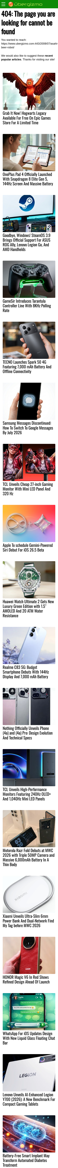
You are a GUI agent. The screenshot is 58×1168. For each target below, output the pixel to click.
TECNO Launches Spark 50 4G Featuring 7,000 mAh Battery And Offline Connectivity (27, 366)
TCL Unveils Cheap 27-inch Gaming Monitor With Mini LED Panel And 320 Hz (28, 488)
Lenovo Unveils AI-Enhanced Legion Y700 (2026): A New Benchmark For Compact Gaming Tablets (29, 1099)
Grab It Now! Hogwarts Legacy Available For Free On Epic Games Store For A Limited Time (27, 117)
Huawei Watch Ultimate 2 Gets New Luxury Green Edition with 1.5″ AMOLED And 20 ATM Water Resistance (28, 608)
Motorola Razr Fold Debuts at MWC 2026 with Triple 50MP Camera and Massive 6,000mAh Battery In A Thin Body (29, 857)
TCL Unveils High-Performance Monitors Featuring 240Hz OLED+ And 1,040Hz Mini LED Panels (27, 794)
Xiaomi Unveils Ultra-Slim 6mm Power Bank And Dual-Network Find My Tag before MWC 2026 (28, 920)
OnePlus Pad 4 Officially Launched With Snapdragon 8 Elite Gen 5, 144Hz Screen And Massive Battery (28, 179)
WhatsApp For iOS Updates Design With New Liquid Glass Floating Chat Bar (29, 1038)
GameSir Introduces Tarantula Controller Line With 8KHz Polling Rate (27, 305)
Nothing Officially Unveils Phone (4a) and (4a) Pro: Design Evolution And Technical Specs (28, 732)
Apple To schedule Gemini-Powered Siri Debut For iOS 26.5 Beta (28, 547)
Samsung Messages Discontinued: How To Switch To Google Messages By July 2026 (28, 427)
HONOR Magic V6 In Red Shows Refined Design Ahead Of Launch (26, 979)
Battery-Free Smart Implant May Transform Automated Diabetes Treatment (26, 1160)
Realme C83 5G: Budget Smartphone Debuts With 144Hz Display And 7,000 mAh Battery (26, 671)
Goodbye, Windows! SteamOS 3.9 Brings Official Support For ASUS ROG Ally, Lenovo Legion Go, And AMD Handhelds (27, 242)
